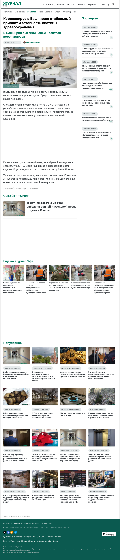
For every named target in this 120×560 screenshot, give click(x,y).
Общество (31, 12)
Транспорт (105, 4)
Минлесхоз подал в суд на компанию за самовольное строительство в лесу (100, 415)
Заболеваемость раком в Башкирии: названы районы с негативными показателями (16, 375)
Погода (70, 4)
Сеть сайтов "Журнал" (51, 537)
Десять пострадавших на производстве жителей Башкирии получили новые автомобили (44, 457)
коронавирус (21, 188)
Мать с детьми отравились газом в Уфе (72, 414)
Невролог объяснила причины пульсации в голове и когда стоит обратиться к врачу (70, 457)
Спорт (57, 12)
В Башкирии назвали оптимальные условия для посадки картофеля (15, 415)
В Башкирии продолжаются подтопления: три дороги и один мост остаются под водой (16, 498)
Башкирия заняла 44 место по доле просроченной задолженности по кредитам (101, 498)
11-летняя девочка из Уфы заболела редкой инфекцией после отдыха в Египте (51, 206)
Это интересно (69, 12)
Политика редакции (31, 523)
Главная (7, 516)
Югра (55, 541)
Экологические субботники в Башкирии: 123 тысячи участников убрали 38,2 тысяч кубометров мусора (104, 288)
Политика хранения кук (12, 528)
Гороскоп (92, 4)
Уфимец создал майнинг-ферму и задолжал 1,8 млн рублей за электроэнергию (72, 374)
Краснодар (15, 541)
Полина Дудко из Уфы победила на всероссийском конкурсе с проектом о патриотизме (12, 288)
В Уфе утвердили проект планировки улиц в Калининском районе (43, 415)
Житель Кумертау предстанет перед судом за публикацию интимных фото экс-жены (101, 375)
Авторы (44, 523)
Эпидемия (34, 188)
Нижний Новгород (29, 541)
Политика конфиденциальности (35, 528)
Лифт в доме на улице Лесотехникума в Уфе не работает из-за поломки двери (99, 457)
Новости (49, 4)
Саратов (43, 541)
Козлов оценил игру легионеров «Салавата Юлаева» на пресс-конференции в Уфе (70, 498)
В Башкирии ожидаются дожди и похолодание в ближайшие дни (43, 497)
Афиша (60, 4)
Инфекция (9, 188)
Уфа (49, 541)
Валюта (81, 4)
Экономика (20, 12)
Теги (50, 523)
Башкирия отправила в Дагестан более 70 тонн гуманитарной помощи (80, 285)
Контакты (18, 523)
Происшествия (45, 12)
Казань (6, 541)
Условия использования (59, 528)
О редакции (7, 523)
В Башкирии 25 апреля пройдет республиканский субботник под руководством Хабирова (36, 288)
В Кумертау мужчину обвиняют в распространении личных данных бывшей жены (15, 457)
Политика (8, 12)
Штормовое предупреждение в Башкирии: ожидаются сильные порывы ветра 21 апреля (44, 376)
